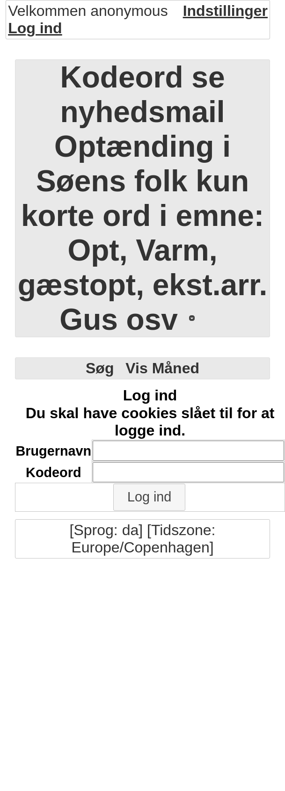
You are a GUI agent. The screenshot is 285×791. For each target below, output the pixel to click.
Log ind (35, 28)
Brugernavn (54, 450)
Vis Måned (162, 368)
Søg (100, 368)
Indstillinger (225, 10)
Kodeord (53, 472)
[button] (149, 497)
